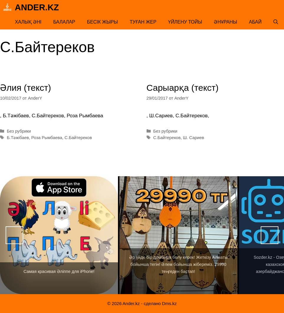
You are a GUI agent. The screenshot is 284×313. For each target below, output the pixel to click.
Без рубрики (19, 131)
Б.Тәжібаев (18, 137)
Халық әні (28, 21)
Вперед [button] (269, 235)
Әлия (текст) (25, 88)
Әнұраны (225, 21)
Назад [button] (14, 235)
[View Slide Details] (59, 235)
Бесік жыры (102, 21)
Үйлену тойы (185, 21)
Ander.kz (37, 7)
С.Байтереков (78, 137)
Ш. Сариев (193, 137)
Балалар (64, 21)
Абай (255, 21)
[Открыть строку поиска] (275, 22)
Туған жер (143, 21)
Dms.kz (169, 303)
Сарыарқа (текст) (183, 88)
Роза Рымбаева (46, 137)
